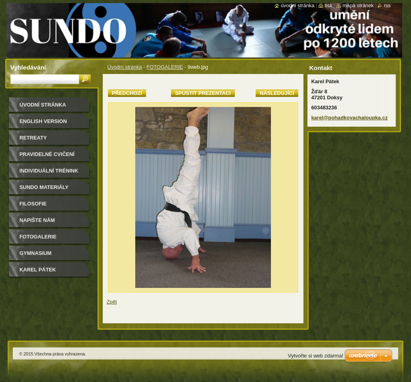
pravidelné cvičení (47, 154)
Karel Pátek (38, 270)
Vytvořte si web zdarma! (315, 356)
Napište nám (37, 220)
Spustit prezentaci (202, 93)
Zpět (112, 302)
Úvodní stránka (125, 67)
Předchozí (127, 93)
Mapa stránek (358, 5)
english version (43, 121)
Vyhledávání (28, 67)
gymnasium (36, 253)
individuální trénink (49, 171)
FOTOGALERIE (164, 67)
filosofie (33, 204)
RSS (387, 5)
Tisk (328, 5)
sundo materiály (44, 187)
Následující (277, 93)
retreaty (33, 138)
